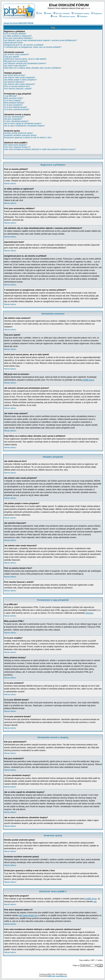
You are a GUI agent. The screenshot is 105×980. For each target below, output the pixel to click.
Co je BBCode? (10, 96)
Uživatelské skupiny (80, 13)
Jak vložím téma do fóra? (14, 75)
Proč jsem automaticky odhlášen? (18, 38)
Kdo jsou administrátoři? (14, 117)
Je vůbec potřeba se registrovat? (18, 36)
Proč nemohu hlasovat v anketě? (18, 89)
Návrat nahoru (10, 183)
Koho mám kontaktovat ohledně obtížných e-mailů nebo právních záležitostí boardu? (40, 149)
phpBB (48, 974)
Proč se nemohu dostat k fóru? (17, 86)
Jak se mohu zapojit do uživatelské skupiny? (23, 123)
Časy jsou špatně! (11, 57)
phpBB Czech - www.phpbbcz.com (57, 976)
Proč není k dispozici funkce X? (17, 147)
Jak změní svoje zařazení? (15, 66)
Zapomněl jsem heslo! (13, 43)
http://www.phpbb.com (28, 915)
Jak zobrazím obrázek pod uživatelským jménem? (25, 63)
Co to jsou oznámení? (13, 105)
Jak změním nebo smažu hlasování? (19, 84)
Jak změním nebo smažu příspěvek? (19, 77)
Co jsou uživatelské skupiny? (16, 121)
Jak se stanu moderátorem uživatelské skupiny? (24, 126)
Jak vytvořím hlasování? (14, 82)
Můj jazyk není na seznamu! (16, 61)
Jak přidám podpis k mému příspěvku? (20, 80)
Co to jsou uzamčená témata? (16, 109)
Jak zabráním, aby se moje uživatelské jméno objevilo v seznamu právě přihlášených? (40, 40)
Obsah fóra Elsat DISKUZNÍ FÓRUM (18, 23)
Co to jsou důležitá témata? (15, 107)
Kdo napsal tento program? (15, 145)
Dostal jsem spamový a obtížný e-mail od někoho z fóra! (27, 137)
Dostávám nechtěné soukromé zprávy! (20, 135)
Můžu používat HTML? (13, 98)
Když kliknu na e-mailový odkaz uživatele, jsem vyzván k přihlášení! (32, 68)
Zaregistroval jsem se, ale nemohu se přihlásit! (23, 45)
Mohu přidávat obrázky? (14, 103)
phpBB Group (88, 380)
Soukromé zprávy (67, 16)
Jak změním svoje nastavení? (16, 54)
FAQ (39, 13)
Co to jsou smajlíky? (12, 100)
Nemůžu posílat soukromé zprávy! (18, 133)
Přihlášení (82, 16)
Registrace (96, 13)
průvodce (89, 613)
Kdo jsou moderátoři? (13, 119)
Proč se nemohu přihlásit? (15, 34)
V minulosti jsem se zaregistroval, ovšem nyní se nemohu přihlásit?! (32, 47)
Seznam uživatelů (61, 13)
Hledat (47, 13)
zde (95, 901)
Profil (54, 16)
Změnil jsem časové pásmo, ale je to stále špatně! (25, 59)
